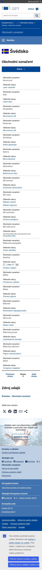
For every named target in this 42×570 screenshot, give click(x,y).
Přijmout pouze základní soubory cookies (24, 565)
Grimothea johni (9, 236)
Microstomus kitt (9, 116)
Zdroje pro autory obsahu (27, 520)
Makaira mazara (9, 202)
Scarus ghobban (9, 250)
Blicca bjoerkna (9, 159)
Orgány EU (6, 508)
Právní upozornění (9, 527)
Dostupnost (6, 476)
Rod (17, 265)
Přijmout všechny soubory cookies (23, 559)
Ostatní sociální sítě (27, 498)
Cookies (5, 524)
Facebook (7, 498)
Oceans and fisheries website (13, 453)
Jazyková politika (8, 520)
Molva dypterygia (10, 145)
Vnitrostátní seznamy (26, 23)
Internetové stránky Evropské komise (16, 488)
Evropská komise (7, 23)
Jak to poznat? (34, 1)
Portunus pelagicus (10, 219)
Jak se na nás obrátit (10, 468)
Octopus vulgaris (9, 268)
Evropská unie (7, 512)
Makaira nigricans (10, 205)
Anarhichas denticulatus (12, 188)
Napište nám (21, 437)
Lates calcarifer (9, 87)
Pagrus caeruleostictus (12, 354)
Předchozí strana (10, 375)
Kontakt (22, 527)
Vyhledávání (37, 15)
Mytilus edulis (8, 325)
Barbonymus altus (10, 173)
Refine (19, 69)
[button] (4, 411)
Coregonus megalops (11, 368)
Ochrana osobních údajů (11, 472)
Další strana (34, 375)
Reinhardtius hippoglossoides (14, 311)
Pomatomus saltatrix (11, 282)
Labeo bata (7, 102)
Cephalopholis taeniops (12, 339)
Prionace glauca (9, 296)
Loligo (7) (10, 265)
